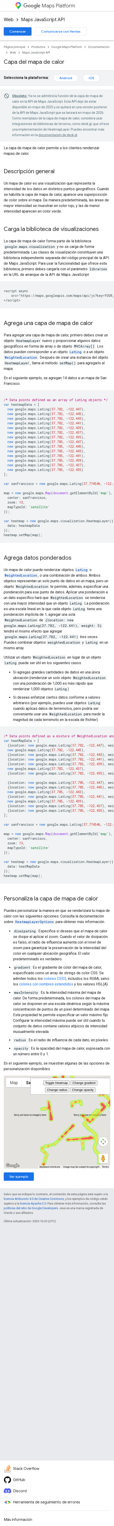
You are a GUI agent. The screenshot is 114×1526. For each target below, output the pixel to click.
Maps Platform (49, 6)
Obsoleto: (19, 96)
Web (9, 20)
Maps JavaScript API (43, 20)
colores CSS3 (55, 978)
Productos (38, 47)
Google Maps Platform (66, 47)
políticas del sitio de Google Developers (31, 1208)
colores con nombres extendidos (46, 984)
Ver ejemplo (18, 1176)
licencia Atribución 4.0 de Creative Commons (34, 1199)
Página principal (14, 47)
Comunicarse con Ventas (61, 31)
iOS (91, 78)
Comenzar (17, 31)
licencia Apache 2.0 (33, 1203)
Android (65, 78)
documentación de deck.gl (58, 135)
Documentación (99, 47)
